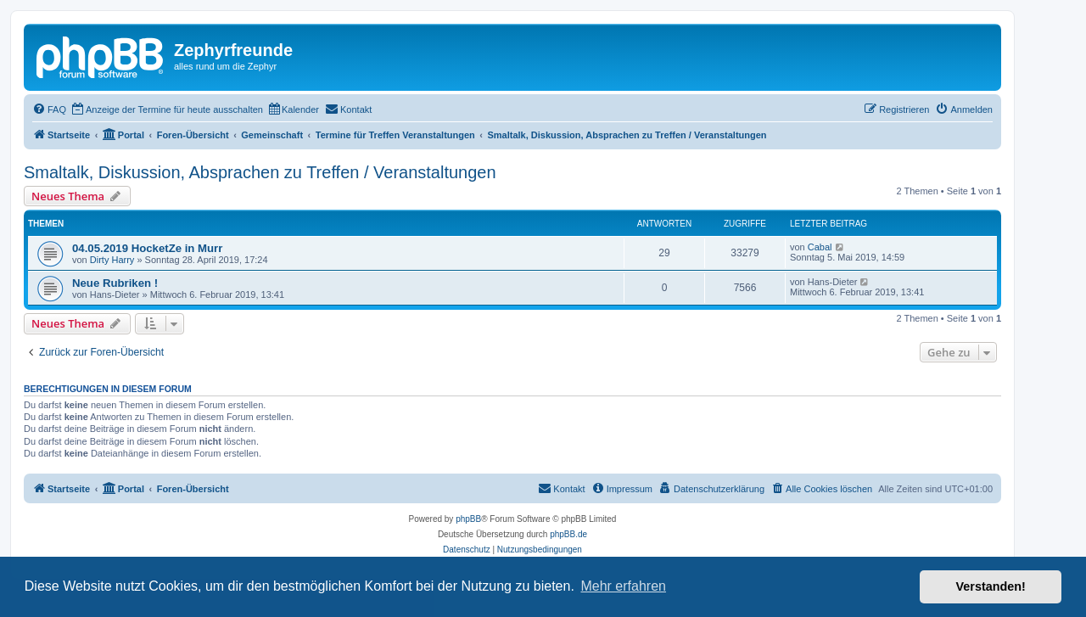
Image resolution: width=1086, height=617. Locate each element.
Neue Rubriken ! (115, 283)
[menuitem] (49, 109)
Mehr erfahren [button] (623, 586)
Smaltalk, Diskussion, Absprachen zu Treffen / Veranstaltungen (260, 172)
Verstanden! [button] (991, 586)
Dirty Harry (112, 260)
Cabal (820, 247)
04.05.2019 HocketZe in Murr (147, 248)
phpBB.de (568, 534)
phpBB (468, 519)
